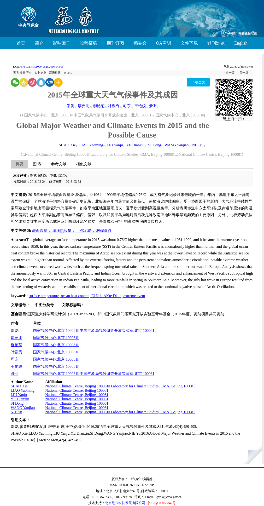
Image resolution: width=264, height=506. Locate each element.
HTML (68, 72)
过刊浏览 (216, 43)
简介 (39, 43)
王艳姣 (140, 106)
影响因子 (61, 43)
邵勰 (70, 106)
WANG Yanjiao (176, 145)
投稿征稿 (88, 43)
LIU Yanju (115, 145)
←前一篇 (229, 72)
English (240, 43)
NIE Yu (198, 145)
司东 (127, 106)
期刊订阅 (115, 43)
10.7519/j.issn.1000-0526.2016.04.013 (41, 66)
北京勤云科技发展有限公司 (125, 503)
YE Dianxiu (135, 145)
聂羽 (153, 106)
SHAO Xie (67, 145)
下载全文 (198, 82)
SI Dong (154, 145)
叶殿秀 (113, 106)
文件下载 (189, 43)
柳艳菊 (99, 106)
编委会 (140, 43)
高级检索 (55, 72)
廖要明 (83, 106)
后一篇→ (245, 72)
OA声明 (163, 43)
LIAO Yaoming (91, 145)
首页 (21, 43)
